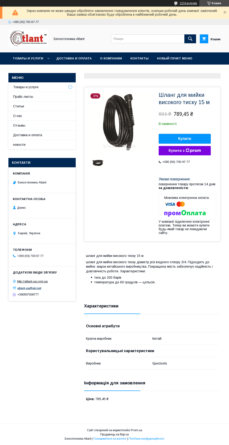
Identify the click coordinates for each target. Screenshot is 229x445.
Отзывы (19, 125)
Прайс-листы (23, 96)
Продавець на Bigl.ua (114, 434)
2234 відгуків (188, 3)
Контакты (139, 58)
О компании (111, 58)
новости (19, 144)
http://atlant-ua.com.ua (32, 281)
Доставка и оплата (74, 58)
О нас (17, 116)
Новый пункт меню (174, 58)
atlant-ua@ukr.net (29, 288)
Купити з (184, 151)
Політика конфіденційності (146, 438)
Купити (184, 139)
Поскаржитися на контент (110, 438)
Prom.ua (136, 430)
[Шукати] (190, 38)
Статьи (18, 106)
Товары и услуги (28, 58)
